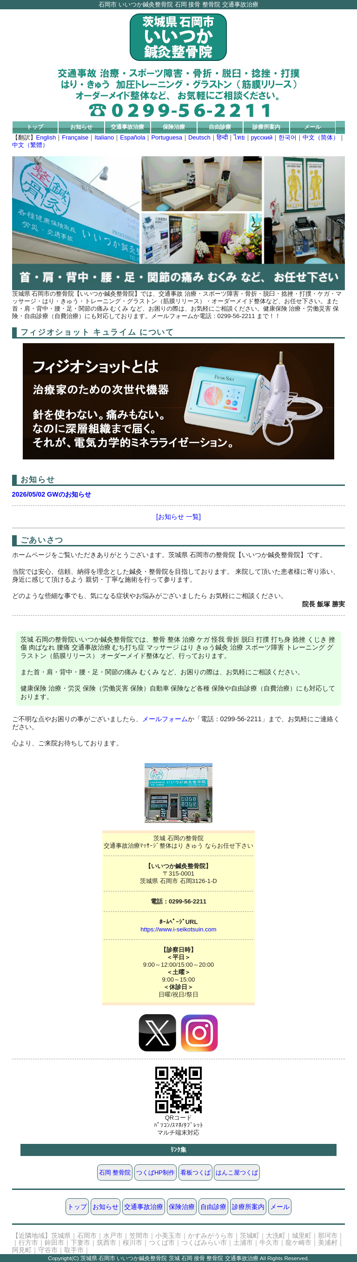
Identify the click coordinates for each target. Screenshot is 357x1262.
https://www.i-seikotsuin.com (178, 929)
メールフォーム (165, 719)
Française (75, 137)
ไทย (239, 137)
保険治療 (174, 127)
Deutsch (199, 137)
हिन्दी (222, 137)
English (46, 137)
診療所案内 (266, 127)
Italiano (104, 137)
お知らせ (81, 127)
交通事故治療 (127, 127)
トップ (34, 127)
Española (132, 137)
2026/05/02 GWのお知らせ (51, 494)
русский (262, 137)
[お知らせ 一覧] (178, 516)
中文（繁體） (30, 144)
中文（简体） (321, 137)
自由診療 (220, 127)
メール (312, 127)
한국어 (287, 137)
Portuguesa (166, 137)
